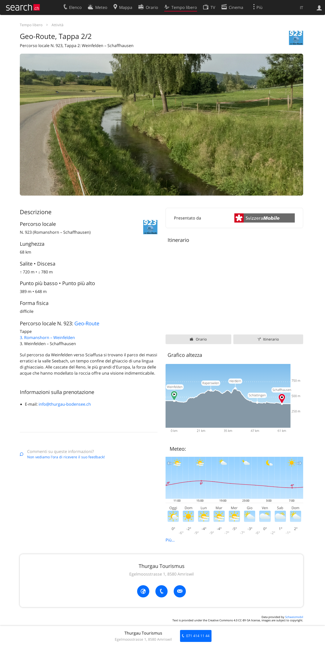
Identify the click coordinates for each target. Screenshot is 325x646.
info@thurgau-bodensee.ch (65, 404)
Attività (57, 24)
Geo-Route (86, 323)
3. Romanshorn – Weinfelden (47, 337)
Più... (170, 540)
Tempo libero (31, 24)
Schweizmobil (294, 617)
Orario (201, 339)
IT (301, 7)
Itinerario (271, 339)
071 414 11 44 (197, 635)
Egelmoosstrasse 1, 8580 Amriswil (161, 574)
